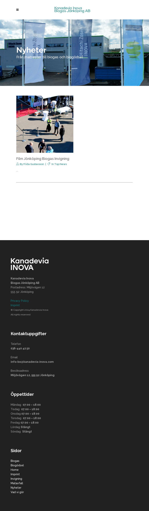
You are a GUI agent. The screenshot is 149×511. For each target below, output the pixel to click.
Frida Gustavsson (33, 164)
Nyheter (16, 487)
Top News (60, 164)
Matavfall (17, 483)
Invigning (16, 478)
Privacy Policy (20, 300)
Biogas (15, 460)
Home (15, 469)
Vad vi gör (17, 492)
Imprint (15, 305)
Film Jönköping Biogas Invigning (42, 159)
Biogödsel (17, 465)
